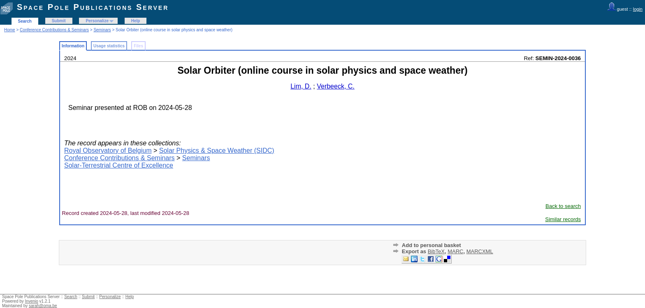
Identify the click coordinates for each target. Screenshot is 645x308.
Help (135, 21)
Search (25, 21)
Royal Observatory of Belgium (108, 150)
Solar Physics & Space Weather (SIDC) (216, 150)
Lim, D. (300, 86)
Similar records (563, 219)
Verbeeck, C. (336, 86)
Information (73, 46)
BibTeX (436, 251)
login (638, 9)
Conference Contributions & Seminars (54, 30)
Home (9, 30)
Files (138, 46)
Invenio (31, 301)
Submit (59, 21)
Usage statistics (109, 46)
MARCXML (479, 251)
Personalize (97, 21)
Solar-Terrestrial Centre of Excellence (118, 165)
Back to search (563, 206)
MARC (455, 251)
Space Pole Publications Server (93, 7)
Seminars (102, 30)
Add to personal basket (431, 245)
